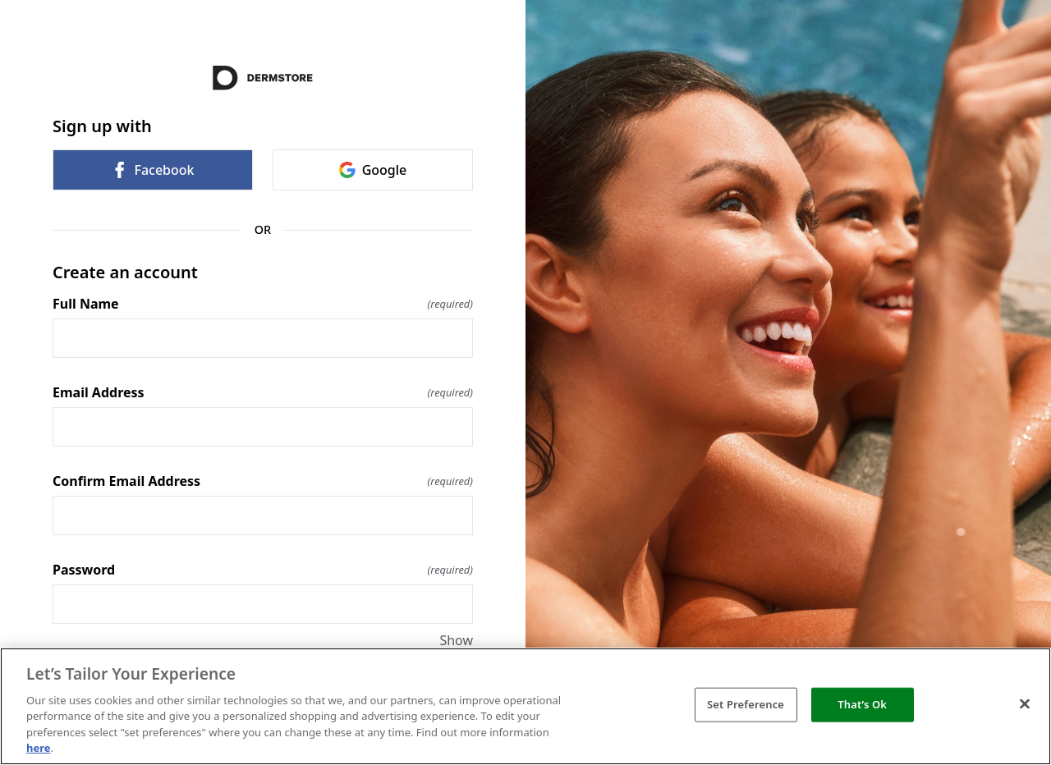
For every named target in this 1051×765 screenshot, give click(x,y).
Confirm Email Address (263, 481)
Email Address (263, 392)
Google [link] (373, 170)
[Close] (1025, 704)
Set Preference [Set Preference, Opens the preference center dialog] (745, 704)
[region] (525, 706)
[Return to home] (263, 78)
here (38, 747)
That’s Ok (862, 704)
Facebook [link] (152, 170)
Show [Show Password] (456, 640)
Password (263, 569)
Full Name (263, 303)
